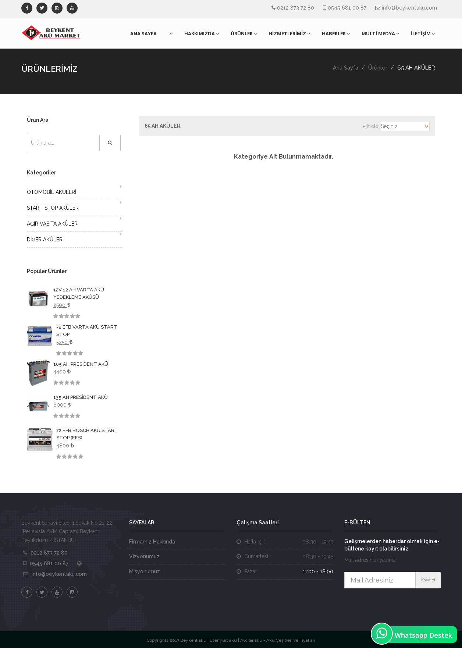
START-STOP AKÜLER (53, 208)
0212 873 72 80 (295, 8)
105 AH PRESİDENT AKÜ (80, 364)
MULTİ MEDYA (380, 33)
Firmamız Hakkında (152, 542)
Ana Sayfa (345, 67)
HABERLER (336, 33)
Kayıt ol (428, 580)
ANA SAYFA (143, 33)
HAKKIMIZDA (201, 33)
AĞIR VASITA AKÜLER (52, 224)
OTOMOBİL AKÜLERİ (51, 192)
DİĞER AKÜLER (45, 239)
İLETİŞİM (423, 33)
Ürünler (377, 67)
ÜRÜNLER (244, 33)
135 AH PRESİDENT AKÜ (80, 397)
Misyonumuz (144, 571)
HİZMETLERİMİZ (289, 33)
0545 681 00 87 (347, 8)
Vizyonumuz (144, 556)
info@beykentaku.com (409, 8)
